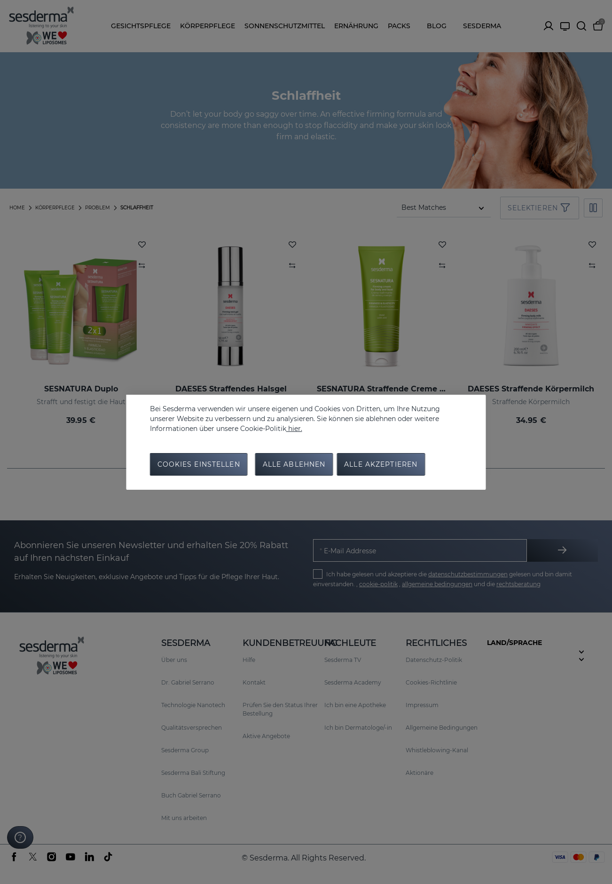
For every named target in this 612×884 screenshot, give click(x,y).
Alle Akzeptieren (380, 464)
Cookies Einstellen (198, 464)
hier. (294, 428)
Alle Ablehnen (294, 464)
